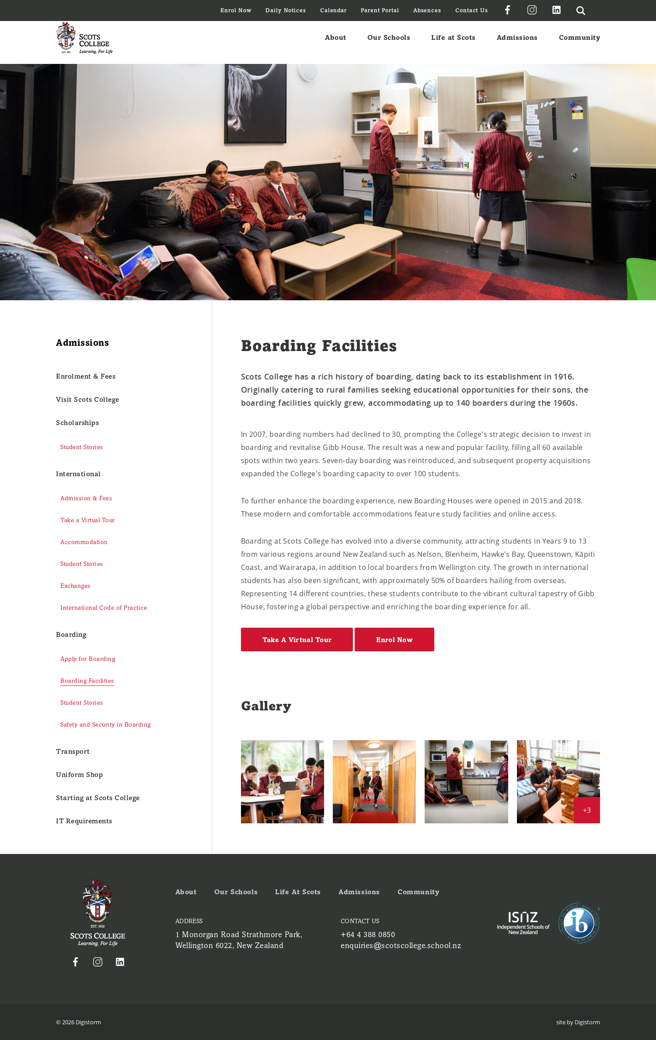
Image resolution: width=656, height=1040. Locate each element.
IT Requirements (84, 821)
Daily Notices (285, 10)
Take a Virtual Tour (87, 520)
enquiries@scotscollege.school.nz (401, 945)
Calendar (333, 10)
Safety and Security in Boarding (105, 724)
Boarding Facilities (87, 681)
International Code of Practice (103, 607)
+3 (587, 810)
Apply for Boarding (87, 659)
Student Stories (81, 447)
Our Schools (389, 42)
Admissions (517, 42)
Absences (427, 10)
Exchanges (75, 586)
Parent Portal (380, 10)
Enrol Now (235, 10)
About (335, 42)
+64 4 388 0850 (368, 934)
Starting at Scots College (98, 798)
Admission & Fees (86, 498)
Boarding (71, 634)
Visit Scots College (87, 399)
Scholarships (77, 422)
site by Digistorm (578, 1022)
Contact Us (471, 10)
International (78, 474)
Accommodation (84, 542)
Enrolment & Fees (85, 376)
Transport (73, 751)
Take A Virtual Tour (297, 640)
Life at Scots (453, 42)
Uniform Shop (79, 774)
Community (579, 42)
